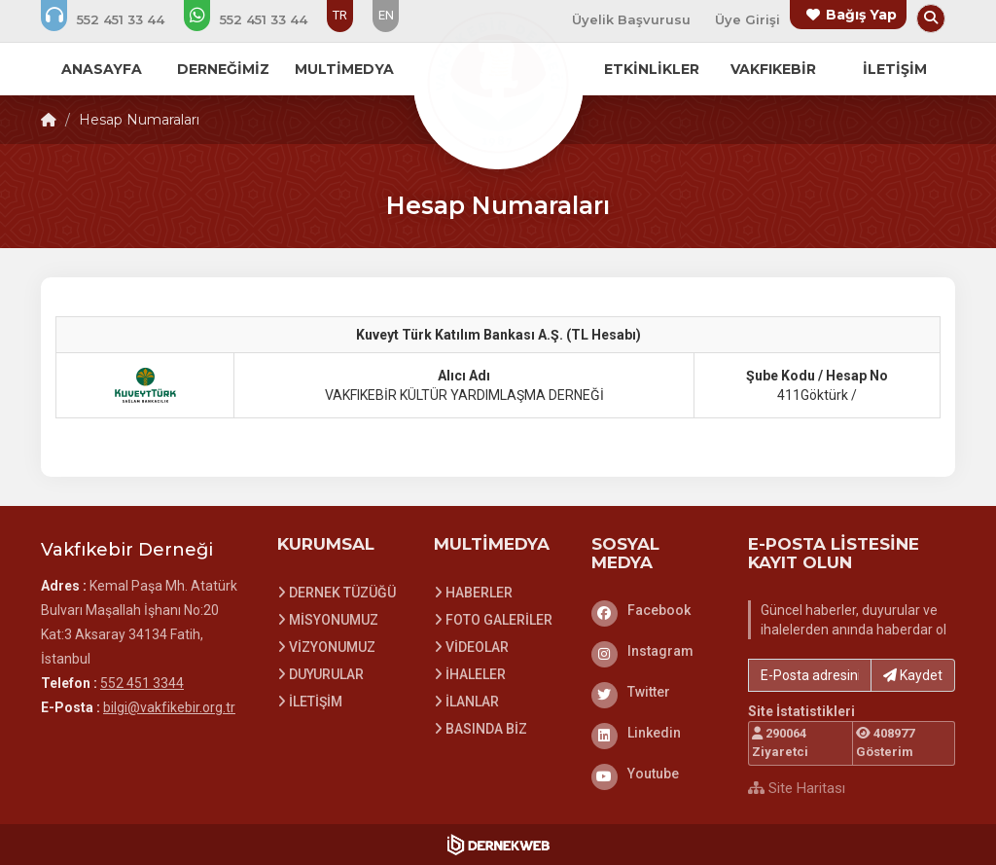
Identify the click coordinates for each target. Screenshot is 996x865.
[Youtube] (655, 773)
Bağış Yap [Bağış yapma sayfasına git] (861, 14)
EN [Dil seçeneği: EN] (386, 15)
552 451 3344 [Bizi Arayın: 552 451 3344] (142, 683)
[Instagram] (655, 651)
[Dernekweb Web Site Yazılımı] (498, 844)
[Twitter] (655, 692)
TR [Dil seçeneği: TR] (340, 15)
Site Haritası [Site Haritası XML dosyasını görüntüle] (796, 788)
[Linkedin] (655, 732)
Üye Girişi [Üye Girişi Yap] (747, 19)
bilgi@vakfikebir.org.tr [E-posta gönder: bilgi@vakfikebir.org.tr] (169, 707)
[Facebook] (655, 610)
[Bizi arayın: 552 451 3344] (115, 19)
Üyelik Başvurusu (631, 19)
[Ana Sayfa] (498, 82)
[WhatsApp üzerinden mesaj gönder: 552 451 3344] (258, 19)
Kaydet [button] (913, 675)
